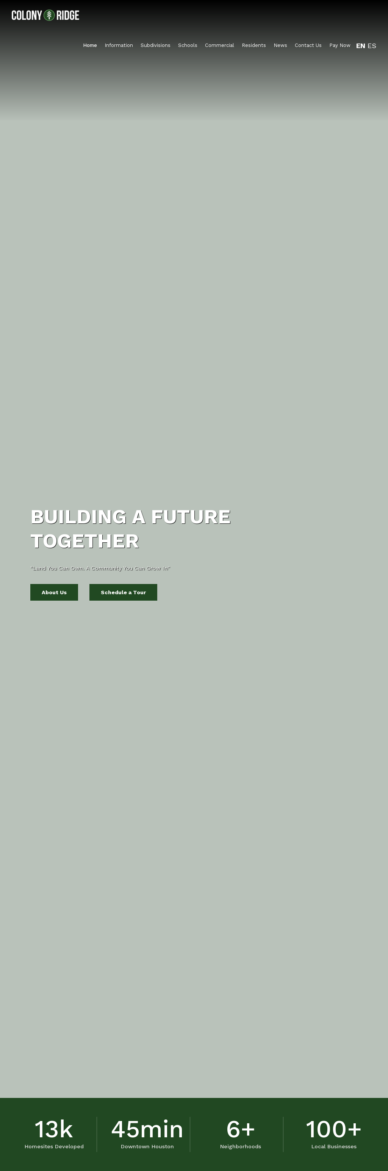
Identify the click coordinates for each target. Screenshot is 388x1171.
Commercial (219, 45)
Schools (187, 45)
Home (90, 45)
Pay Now (339, 45)
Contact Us (308, 45)
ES (372, 46)
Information (119, 45)
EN (360, 46)
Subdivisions (156, 45)
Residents (254, 45)
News (280, 45)
